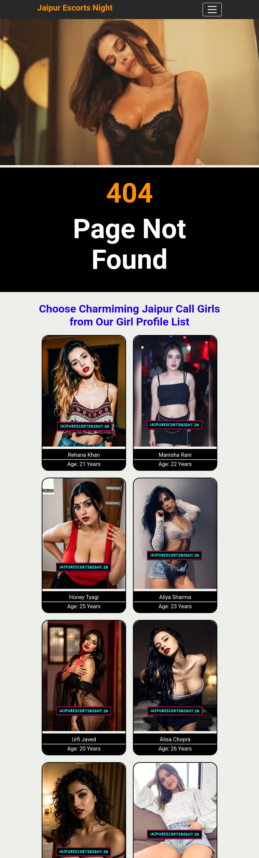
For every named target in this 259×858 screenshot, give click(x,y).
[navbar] (212, 9)
